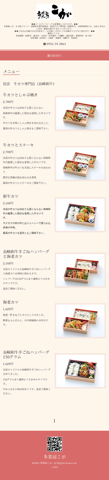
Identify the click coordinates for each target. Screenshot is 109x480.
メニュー (11, 72)
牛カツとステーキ (18, 145)
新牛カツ (10, 196)
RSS (55, 467)
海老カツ (10, 302)
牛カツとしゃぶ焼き (20, 95)
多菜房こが (54, 457)
